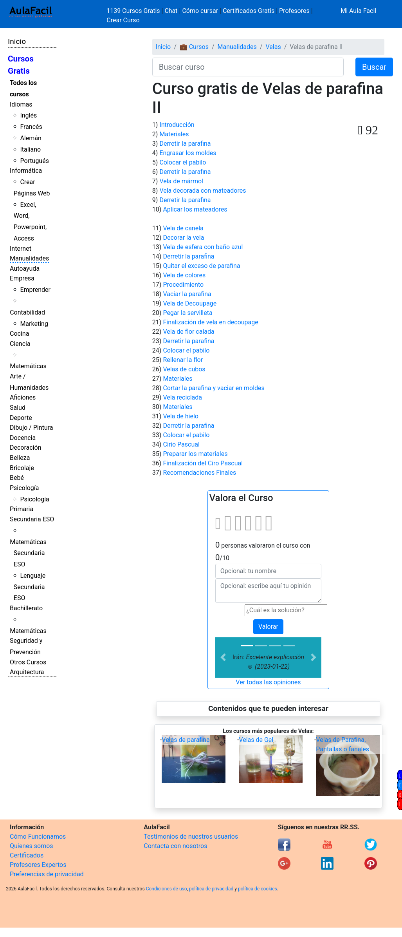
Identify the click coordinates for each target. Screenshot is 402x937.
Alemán (30, 138)
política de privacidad (211, 889)
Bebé (17, 477)
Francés (31, 126)
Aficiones (23, 397)
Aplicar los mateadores (195, 209)
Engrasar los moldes (187, 153)
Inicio (17, 41)
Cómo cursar (200, 10)
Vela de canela (183, 228)
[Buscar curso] (248, 67)
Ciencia (20, 343)
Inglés (28, 115)
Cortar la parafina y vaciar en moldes (213, 388)
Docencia (23, 437)
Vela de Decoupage (189, 303)
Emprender (35, 289)
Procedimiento (183, 284)
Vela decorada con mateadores (202, 190)
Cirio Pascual (181, 444)
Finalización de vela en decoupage (210, 322)
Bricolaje (22, 468)
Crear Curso (122, 20)
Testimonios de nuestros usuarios (191, 836)
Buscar (374, 67)
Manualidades (29, 258)
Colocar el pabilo (182, 162)
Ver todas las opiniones (268, 682)
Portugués (34, 161)
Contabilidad (27, 312)
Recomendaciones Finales (199, 472)
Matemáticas (28, 366)
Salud (17, 407)
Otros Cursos (28, 662)
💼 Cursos (194, 47)
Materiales (174, 134)
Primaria (21, 509)
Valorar (268, 626)
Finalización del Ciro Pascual (203, 463)
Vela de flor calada (188, 331)
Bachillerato (26, 608)
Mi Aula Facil (358, 10)
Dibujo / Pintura (31, 427)
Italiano (30, 149)
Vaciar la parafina (187, 294)
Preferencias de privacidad (47, 874)
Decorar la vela (183, 237)
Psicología (24, 488)
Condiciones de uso (166, 889)
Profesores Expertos (38, 864)
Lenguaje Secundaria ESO (29, 587)
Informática (26, 170)
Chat (170, 10)
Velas (273, 47)
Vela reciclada (182, 397)
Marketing (34, 323)
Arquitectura (27, 672)
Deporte (21, 417)
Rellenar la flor (183, 360)
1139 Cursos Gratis (133, 10)
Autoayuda (25, 268)
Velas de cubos (184, 369)
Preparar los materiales (195, 454)
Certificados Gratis (248, 10)
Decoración (25, 447)
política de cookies (257, 889)
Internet (20, 248)
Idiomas (21, 104)
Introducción (176, 124)
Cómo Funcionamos (38, 836)
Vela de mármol (181, 181)
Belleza (20, 457)
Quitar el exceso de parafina (201, 266)
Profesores (294, 10)
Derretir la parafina (185, 143)
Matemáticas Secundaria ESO (28, 553)
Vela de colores (184, 275)
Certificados (26, 855)
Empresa (22, 278)
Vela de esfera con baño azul (203, 247)
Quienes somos (31, 846)
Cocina (19, 333)
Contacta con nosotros (175, 846)
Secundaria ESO (32, 519)
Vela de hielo (180, 416)
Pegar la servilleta (187, 313)
